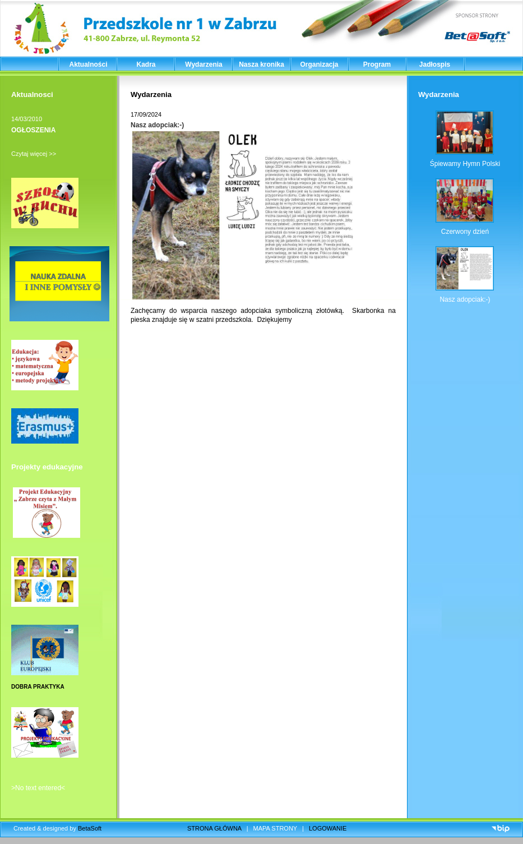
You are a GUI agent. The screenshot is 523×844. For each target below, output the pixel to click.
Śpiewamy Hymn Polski (465, 164)
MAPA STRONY (275, 828)
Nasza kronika (261, 64)
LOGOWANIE (327, 828)
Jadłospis (434, 64)
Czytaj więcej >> (33, 153)
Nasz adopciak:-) (157, 125)
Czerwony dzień (465, 232)
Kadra (145, 64)
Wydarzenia (203, 64)
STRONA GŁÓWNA (214, 828)
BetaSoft (89, 828)
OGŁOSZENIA (33, 130)
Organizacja (319, 64)
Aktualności (88, 64)
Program (377, 64)
